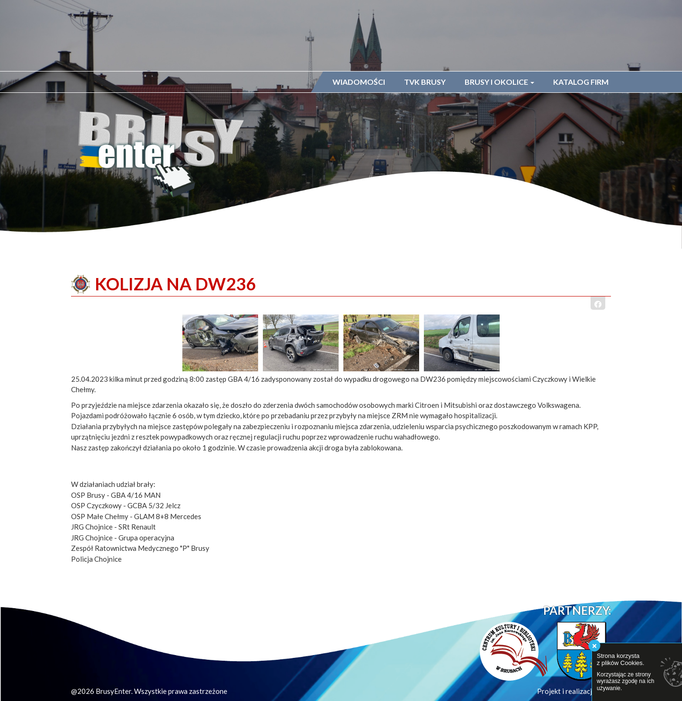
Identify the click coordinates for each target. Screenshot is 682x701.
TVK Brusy (425, 81)
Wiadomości (358, 81)
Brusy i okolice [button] (499, 81)
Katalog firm (581, 81)
